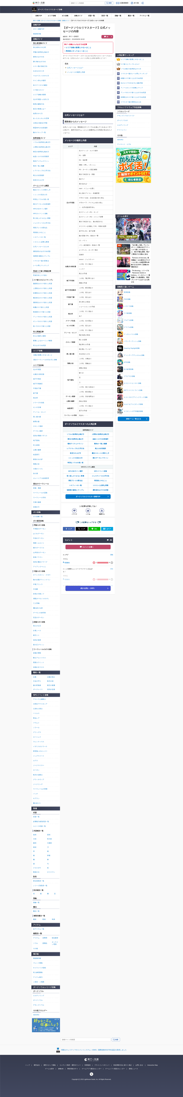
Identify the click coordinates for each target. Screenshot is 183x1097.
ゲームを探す (49, 1069)
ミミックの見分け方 (75, 458)
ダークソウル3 (122, 120)
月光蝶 (35, 589)
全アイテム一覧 (38, 929)
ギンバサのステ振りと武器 (42, 321)
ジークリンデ (38, 784)
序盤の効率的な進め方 (41, 52)
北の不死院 (37, 369)
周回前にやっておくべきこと (77, 51)
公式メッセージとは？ (75, 68)
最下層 (35, 393)
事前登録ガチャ (72, 1069)
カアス (35, 760)
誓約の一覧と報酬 (100, 444)
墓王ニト (36, 635)
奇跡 (53, 919)
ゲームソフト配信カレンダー (115, 1069)
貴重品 (44, 943)
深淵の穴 (36, 507)
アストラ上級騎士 (39, 699)
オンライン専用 (55, 943)
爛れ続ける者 (38, 608)
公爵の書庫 (37, 450)
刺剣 (34, 847)
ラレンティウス (38, 742)
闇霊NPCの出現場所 (40, 128)
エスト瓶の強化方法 (40, 66)
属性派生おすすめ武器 (100, 490)
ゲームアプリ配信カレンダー (92, 1069)
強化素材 (55, 938)
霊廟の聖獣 (37, 653)
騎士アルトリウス (39, 658)
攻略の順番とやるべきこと (42, 355)
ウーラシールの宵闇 (40, 789)
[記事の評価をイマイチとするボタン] (74, 510)
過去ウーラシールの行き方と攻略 (45, 360)
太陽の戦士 (51, 677)
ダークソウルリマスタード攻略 (50, 10)
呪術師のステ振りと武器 (42, 312)
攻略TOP (38, 16)
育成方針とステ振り (40, 275)
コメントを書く (88, 547)
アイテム (36, 938)
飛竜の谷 (36, 464)
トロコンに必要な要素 (100, 485)
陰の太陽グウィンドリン (42, 580)
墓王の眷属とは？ (39, 109)
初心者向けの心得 (39, 47)
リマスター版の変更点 (41, 261)
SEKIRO (120, 140)
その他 (35, 948)
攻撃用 (44, 938)
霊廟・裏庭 (37, 488)
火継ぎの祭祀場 (38, 374)
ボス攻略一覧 (38, 516)
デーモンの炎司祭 (39, 613)
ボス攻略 (65, 16)
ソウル (35, 943)
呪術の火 (36, 872)
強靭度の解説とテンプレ (75, 490)
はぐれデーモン (38, 533)
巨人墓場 (36, 445)
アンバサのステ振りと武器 (42, 317)
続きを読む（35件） (88, 588)
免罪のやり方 (38, 113)
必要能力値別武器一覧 (41, 821)
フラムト (36, 723)
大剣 (34, 839)
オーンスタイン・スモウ (42, 575)
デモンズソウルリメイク (126, 115)
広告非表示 (124, 3)
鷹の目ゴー (37, 803)
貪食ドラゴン (38, 557)
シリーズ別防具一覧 (40, 885)
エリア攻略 (52, 16)
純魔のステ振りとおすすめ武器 (132, 78)
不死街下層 (37, 388)
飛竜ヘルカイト (38, 543)
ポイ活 (136, 3)
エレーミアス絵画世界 (41, 478)
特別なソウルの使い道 (75, 462)
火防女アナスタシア (40, 704)
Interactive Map (152, 1065)
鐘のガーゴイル (38, 548)
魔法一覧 (131, 16)
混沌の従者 (51, 689)
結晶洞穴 (36, 454)
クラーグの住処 (38, 402)
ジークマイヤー (38, 765)
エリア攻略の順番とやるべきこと (78, 47)
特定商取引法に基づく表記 (122, 1065)
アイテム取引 (38, 977)
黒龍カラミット (38, 662)
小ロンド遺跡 (38, 426)
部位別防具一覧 (38, 881)
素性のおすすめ (38, 57)
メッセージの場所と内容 (76, 72)
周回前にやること (100, 480)
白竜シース (37, 630)
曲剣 (34, 843)
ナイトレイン (122, 130)
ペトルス (36, 713)
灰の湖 (35, 473)
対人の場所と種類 (39, 336)
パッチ (35, 794)
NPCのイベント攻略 (40, 213)
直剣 (48, 835)
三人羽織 (36, 603)
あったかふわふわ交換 (41, 118)
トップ (27, 1065)
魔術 (34, 919)
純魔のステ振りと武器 (41, 307)
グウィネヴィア (38, 779)
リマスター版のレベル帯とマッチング (134, 73)
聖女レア (36, 718)
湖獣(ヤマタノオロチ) (40, 598)
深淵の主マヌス (38, 667)
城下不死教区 (38, 384)
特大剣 (49, 839)
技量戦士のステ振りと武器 (42, 293)
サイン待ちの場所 (39, 80)
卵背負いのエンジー (40, 751)
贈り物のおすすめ (39, 61)
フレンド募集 (38, 963)
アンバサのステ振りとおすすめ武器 (133, 92)
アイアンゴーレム (39, 566)
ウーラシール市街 (39, 497)
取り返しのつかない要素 (75, 476)
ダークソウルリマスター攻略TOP (88, 496)
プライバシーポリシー (102, 1065)
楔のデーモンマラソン (100, 458)
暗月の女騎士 (38, 775)
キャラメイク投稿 (39, 968)
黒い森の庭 (37, 417)
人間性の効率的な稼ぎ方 (100, 434)
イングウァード (38, 756)
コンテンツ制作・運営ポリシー (70, 1065)
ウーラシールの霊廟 (40, 493)
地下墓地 (36, 440)
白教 (34, 677)
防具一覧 (105, 16)
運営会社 (37, 1065)
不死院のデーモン (39, 529)
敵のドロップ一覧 (39, 132)
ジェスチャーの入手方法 (100, 476)
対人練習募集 (38, 972)
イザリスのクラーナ (40, 746)
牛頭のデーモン (38, 538)
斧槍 (48, 855)
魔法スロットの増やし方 (100, 453)
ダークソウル (38, 1000)
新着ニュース (133, 1069)
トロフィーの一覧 (75, 485)
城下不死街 (37, 379)
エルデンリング (122, 125)
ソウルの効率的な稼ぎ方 (75, 434)
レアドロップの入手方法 (75, 448)
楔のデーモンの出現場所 (42, 204)
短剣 (34, 835)
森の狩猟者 (37, 685)
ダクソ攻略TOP (38, 29)
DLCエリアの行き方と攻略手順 (132, 83)
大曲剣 (49, 843)
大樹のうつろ (38, 469)
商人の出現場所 (100, 448)
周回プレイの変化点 (75, 480)
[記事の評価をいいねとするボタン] (88, 510)
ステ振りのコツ (38, 90)
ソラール (36, 727)
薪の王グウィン (38, 645)
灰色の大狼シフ (38, 594)
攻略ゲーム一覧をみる (133, 419)
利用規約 (88, 1065)
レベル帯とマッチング (41, 265)
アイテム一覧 (144, 16)
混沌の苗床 (37, 640)
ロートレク (37, 737)
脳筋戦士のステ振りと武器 (42, 283)
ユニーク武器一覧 (39, 826)
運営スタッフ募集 (50, 1065)
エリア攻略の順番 (39, 94)
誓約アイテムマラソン (75, 444)
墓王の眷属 (51, 685)
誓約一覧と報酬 (38, 166)
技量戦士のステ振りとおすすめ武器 (133, 97)
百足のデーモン (38, 617)
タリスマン (51, 872)
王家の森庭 (37, 502)
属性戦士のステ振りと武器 (42, 302)
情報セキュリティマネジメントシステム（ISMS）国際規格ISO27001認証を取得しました (94, 1050)
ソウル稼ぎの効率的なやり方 (131, 69)
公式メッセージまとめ (41, 246)
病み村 (35, 398)
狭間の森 (36, 421)
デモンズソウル (38, 1005)
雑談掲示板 (37, 34)
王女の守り (37, 681)
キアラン (36, 798)
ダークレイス (38, 689)
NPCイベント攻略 (100, 471)
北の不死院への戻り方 (41, 99)
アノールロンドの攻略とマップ (132, 88)
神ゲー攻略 (36, 20)
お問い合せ (139, 1065)
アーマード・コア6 (124, 144)
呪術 (44, 919)
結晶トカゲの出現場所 (100, 439)
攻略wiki (61, 1069)
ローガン (36, 770)
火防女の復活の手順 (40, 123)
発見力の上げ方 (75, 453)
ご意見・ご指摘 (38, 982)
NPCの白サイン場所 (75, 471)
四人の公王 (37, 626)
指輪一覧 (118, 16)
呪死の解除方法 (38, 104)
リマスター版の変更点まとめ (131, 102)
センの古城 (37, 407)
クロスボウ (37, 868)
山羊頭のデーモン (39, 552)
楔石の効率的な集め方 (75, 439)
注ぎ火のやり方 (38, 71)
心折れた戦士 (38, 709)
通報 (111, 555)
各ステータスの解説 (40, 85)
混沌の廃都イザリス (40, 436)
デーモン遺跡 (38, 431)
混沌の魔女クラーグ (40, 562)
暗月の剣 (50, 681)
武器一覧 (91, 16)
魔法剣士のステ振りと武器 (42, 298)
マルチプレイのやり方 (41, 76)
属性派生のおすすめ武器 (42, 251)
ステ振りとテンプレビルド (130, 64)
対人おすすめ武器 (39, 345)
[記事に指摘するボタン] (101, 510)
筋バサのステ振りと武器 (42, 326)
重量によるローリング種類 (42, 341)
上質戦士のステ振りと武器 (42, 288)
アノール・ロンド (39, 412)
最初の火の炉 (38, 459)
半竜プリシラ (38, 584)
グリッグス (37, 732)
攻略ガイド (78, 16)
